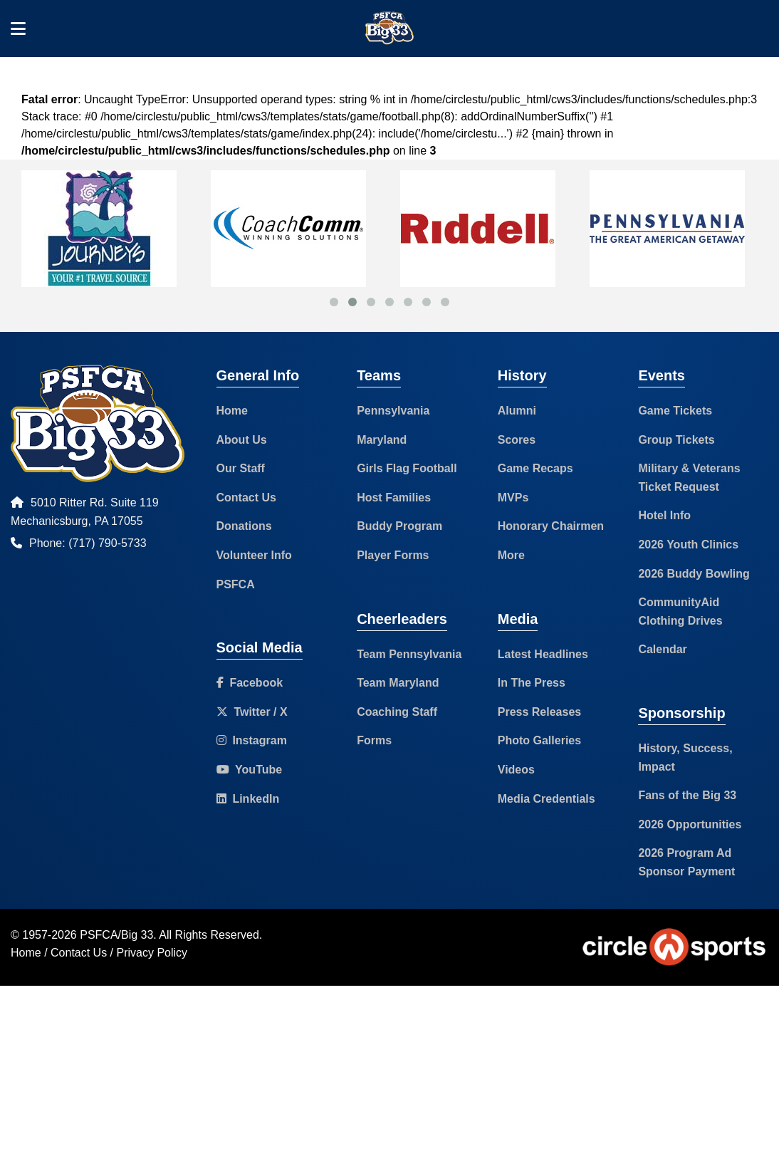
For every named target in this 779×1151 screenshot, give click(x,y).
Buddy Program (399, 526)
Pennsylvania (393, 411)
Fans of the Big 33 (687, 795)
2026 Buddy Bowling (693, 574)
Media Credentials (546, 799)
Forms (374, 740)
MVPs (513, 497)
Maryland (382, 440)
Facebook (249, 683)
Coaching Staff (397, 712)
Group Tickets (676, 440)
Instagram (251, 740)
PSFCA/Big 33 (116, 935)
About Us (241, 440)
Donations (244, 526)
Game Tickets (675, 411)
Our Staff (240, 468)
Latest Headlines (543, 654)
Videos (516, 770)
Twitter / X (252, 712)
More (511, 555)
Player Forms (393, 555)
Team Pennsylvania (409, 654)
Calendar (662, 649)
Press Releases (539, 712)
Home (232, 411)
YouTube (249, 770)
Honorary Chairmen (551, 526)
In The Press (531, 683)
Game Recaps (535, 468)
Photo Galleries (539, 740)
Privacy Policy (152, 953)
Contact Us (246, 497)
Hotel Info (664, 515)
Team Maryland (398, 683)
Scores (516, 440)
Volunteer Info (254, 555)
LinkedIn (248, 799)
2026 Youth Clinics (688, 544)
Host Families (394, 497)
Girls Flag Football (406, 468)
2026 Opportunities (689, 824)
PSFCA (235, 584)
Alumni (517, 411)
